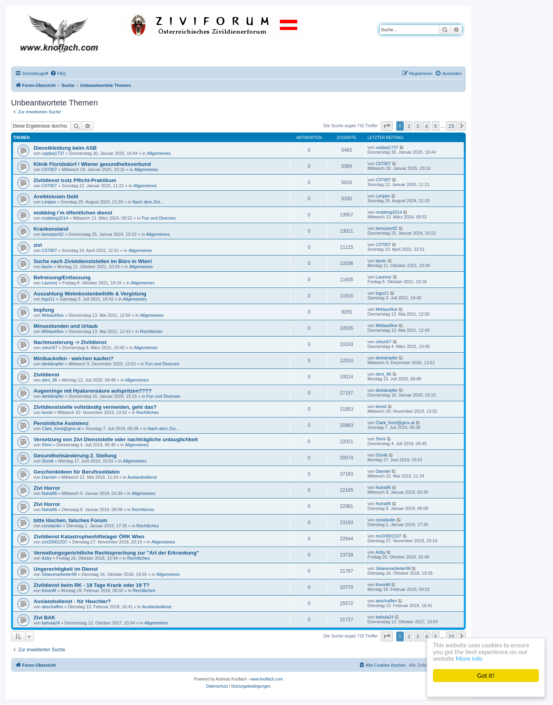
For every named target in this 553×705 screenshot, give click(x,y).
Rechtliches (151, 331)
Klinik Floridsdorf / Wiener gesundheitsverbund (92, 164)
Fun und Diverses (159, 218)
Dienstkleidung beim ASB (65, 148)
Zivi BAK (44, 617)
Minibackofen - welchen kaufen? (73, 358)
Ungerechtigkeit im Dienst (66, 569)
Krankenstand (51, 229)
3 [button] (417, 126)
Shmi (47, 444)
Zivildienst (46, 375)
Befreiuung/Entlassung (62, 277)
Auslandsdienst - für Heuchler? (72, 601)
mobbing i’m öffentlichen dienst (73, 213)
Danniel (49, 477)
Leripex (49, 201)
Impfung (44, 310)
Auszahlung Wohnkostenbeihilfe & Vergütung (90, 294)
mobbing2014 (55, 218)
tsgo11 (48, 299)
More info (469, 659)
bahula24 (51, 622)
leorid (47, 412)
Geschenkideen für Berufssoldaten (77, 472)
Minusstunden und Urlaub (66, 326)
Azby (46, 558)
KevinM (49, 590)
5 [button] (435, 126)
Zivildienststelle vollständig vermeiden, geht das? (95, 407)
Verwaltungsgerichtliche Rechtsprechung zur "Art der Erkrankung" (116, 553)
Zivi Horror (47, 488)
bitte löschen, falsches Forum (70, 520)
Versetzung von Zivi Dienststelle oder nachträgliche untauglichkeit (116, 439)
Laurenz (50, 282)
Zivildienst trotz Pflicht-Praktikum (75, 180)
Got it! (486, 675)
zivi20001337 (54, 542)
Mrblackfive (53, 315)
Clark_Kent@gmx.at (61, 428)
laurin (47, 266)
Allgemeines (159, 153)
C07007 (49, 169)
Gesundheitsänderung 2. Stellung (75, 456)
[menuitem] (58, 73)
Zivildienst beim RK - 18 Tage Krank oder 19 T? (92, 585)
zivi (38, 245)
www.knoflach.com (266, 679)
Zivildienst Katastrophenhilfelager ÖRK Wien (89, 537)
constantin (52, 525)
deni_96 (49, 380)
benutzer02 (53, 234)
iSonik (48, 461)
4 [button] (426, 126)
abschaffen (52, 606)
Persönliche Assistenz (61, 423)
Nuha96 (49, 493)
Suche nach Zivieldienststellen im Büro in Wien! (93, 261)
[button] (387, 126)
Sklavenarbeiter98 (59, 574)
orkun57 (50, 347)
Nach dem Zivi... (147, 201)
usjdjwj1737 (53, 153)
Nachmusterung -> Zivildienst (70, 342)
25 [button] (451, 126)
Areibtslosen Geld (56, 196)
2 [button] (408, 126)
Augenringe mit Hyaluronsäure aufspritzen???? (93, 391)
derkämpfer (53, 363)
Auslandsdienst (142, 477)
